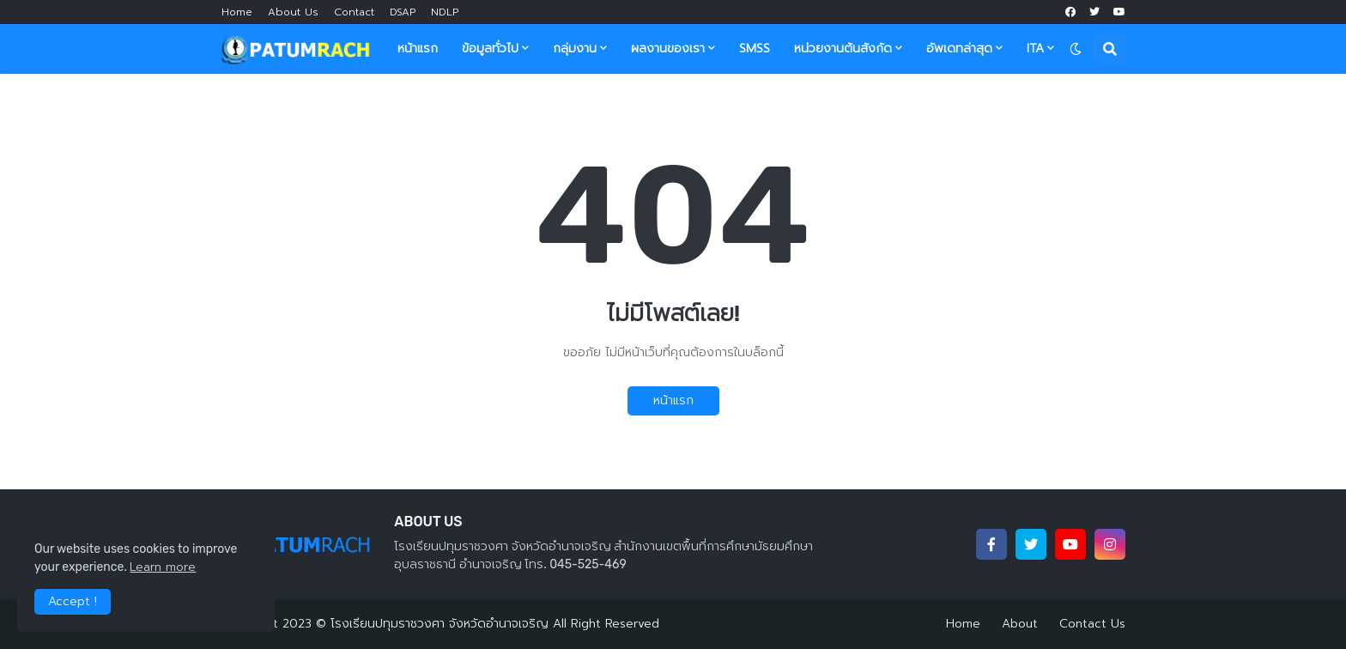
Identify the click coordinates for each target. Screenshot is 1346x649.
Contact (354, 12)
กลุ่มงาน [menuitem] (575, 48)
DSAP (402, 12)
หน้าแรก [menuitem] (417, 48)
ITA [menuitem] (1035, 48)
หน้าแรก (673, 400)
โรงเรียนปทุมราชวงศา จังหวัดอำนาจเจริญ (439, 624)
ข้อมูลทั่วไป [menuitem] (490, 48)
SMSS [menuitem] (754, 48)
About (1020, 624)
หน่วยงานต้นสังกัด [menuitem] (843, 48)
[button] (1075, 48)
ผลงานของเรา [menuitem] (668, 48)
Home (236, 12)
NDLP (444, 12)
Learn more (163, 567)
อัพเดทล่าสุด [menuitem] (959, 48)
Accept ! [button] (72, 601)
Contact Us (1092, 624)
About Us (293, 12)
